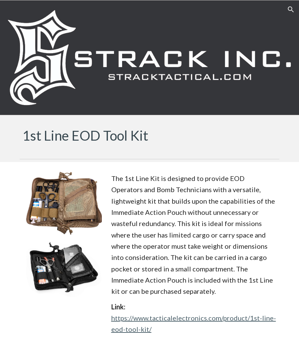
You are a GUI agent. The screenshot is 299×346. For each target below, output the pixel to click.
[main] (149, 135)
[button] (291, 9)
